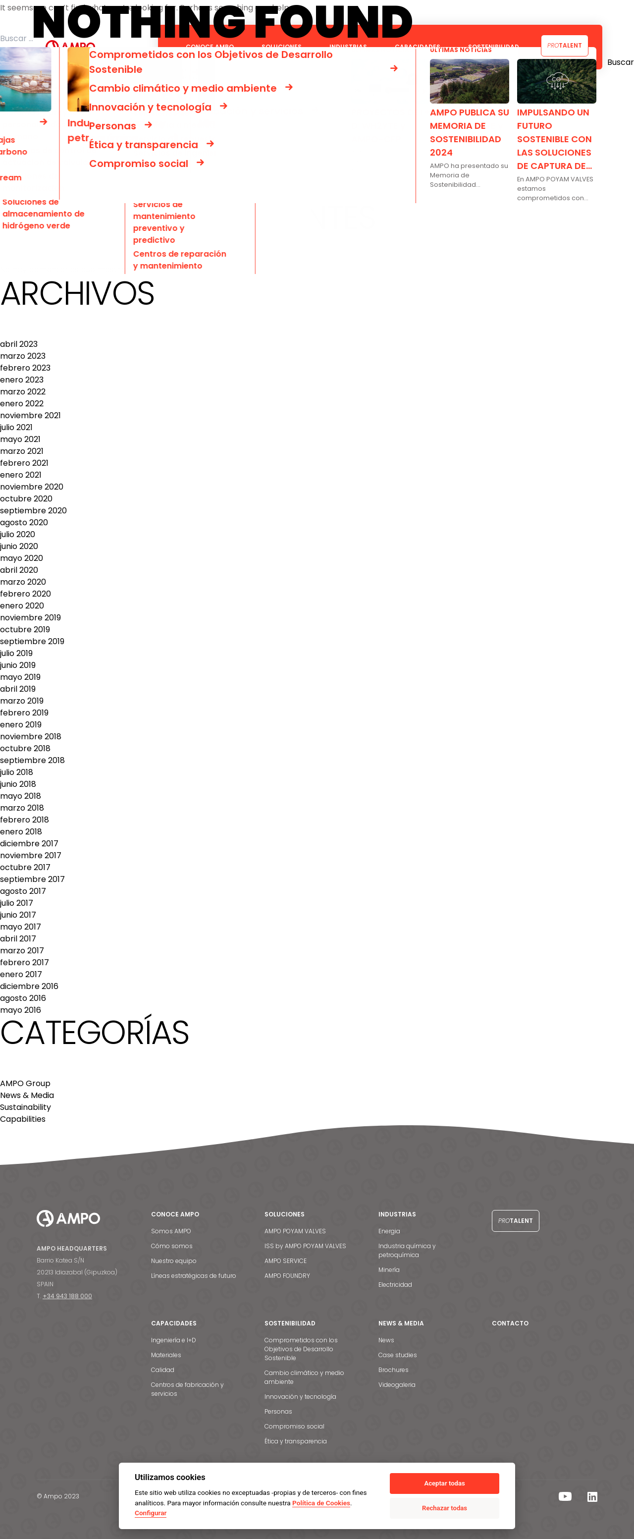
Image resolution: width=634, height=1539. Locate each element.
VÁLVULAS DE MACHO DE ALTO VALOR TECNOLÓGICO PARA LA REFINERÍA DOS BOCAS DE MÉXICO (186, 195)
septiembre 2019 (32, 641)
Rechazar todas (444, 1508)
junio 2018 (18, 784)
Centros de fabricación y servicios (187, 1389)
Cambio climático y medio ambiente (304, 1377)
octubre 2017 (25, 867)
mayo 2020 (21, 558)
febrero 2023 (25, 368)
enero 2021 (21, 475)
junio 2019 (18, 665)
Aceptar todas (444, 1483)
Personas (278, 1411)
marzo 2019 (22, 701)
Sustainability (25, 1107)
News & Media (27, 1095)
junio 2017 (18, 915)
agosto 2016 (23, 998)
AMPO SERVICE (285, 1261)
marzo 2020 (23, 582)
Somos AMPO (171, 1231)
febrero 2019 (24, 712)
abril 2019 (18, 689)
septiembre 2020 (33, 510)
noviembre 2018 (30, 736)
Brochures (393, 1370)
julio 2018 (16, 772)
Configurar (150, 1513)
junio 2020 (19, 546)
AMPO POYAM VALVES (295, 1231)
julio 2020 (17, 534)
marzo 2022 (23, 391)
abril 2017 (18, 938)
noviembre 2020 (31, 487)
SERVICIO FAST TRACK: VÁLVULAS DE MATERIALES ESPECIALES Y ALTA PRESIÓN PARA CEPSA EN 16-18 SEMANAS (209, 159)
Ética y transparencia (295, 1441)
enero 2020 (22, 605)
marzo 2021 (22, 451)
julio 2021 (16, 427)
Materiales (166, 1355)
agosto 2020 (24, 522)
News (386, 1340)
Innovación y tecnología (300, 1396)
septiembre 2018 (32, 760)
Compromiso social (294, 1426)
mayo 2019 (20, 677)
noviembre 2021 (30, 415)
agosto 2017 (23, 891)
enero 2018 (21, 831)
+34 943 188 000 (67, 1296)
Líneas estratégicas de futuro (193, 1275)
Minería (389, 1269)
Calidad (162, 1370)
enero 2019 (21, 724)
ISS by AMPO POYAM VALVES (305, 1246)
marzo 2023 (23, 356)
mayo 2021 (20, 439)
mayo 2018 (20, 796)
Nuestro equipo (174, 1261)
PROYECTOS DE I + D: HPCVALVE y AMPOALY (84, 183)
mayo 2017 (20, 927)
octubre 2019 (25, 629)
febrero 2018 (24, 819)
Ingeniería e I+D (173, 1340)
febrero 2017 (24, 962)
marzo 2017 (22, 950)
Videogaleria (397, 1384)
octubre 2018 (25, 748)
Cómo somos (172, 1246)
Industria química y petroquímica (407, 1250)
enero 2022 (22, 403)
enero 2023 (22, 379)
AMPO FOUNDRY (287, 1275)
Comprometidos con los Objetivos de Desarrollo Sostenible (301, 1349)
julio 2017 (16, 903)
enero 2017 (21, 974)
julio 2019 (16, 653)
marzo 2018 (22, 808)
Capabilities (23, 1119)
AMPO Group (25, 1083)
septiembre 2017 (32, 879)
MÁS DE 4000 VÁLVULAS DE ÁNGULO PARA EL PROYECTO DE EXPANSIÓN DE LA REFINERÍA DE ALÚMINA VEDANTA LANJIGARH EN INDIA (253, 171)
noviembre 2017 (30, 855)
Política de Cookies (321, 1503)
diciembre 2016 (29, 986)
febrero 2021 (24, 463)
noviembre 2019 (30, 617)
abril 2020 (19, 570)
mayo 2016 (20, 1010)
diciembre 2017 (29, 843)
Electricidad (395, 1284)
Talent (564, 45)
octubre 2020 (26, 498)
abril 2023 (19, 344)
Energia (389, 1231)
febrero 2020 (25, 594)
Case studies (397, 1355)
